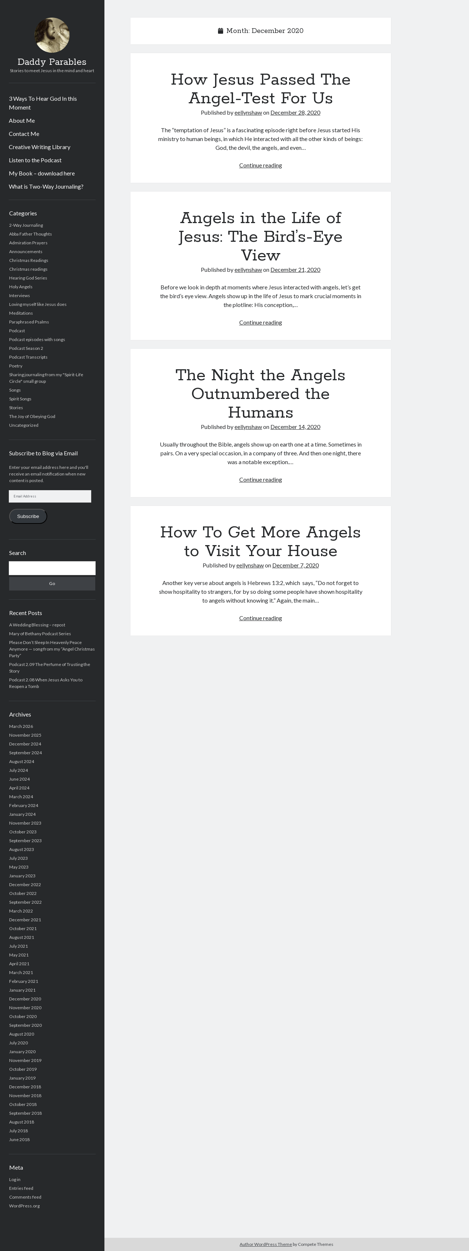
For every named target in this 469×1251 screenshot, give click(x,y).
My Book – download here (42, 173)
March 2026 (21, 726)
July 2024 (18, 770)
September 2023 (25, 840)
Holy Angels (21, 286)
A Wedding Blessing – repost (37, 625)
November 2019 (25, 1060)
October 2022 (23, 893)
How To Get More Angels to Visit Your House (260, 542)
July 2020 (18, 1042)
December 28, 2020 (295, 112)
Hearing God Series (28, 278)
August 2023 (21, 849)
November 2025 (25, 735)
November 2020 (25, 1007)
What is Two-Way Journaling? (46, 186)
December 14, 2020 (295, 426)
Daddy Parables (52, 62)
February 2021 (23, 981)
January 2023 (22, 875)
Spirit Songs (20, 398)
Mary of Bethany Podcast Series (40, 633)
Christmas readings (28, 269)
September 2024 (25, 752)
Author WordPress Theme (266, 1244)
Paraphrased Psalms (29, 322)
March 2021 (21, 972)
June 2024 (19, 779)
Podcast (17, 330)
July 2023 (18, 858)
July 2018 (18, 1130)
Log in (15, 1179)
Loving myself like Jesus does (38, 304)
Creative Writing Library (39, 146)
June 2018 (19, 1139)
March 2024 (21, 796)
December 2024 (25, 744)
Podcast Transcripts (28, 357)
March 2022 (21, 911)
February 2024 (23, 805)
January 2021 (22, 990)
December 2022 (25, 884)
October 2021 (23, 928)
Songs (15, 390)
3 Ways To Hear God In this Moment (43, 103)
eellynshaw (248, 112)
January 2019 (22, 1078)
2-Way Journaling (26, 225)
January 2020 (22, 1051)
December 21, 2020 (295, 269)
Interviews (19, 295)
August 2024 (21, 761)
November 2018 (25, 1095)
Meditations (21, 313)
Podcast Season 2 (26, 348)
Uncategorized (23, 425)
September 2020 (25, 1025)
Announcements (26, 251)
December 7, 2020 (295, 565)
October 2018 (23, 1104)
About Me (22, 120)
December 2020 (25, 999)
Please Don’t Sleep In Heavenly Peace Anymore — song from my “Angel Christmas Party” (52, 649)
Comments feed (25, 1197)
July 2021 (18, 946)
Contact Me (24, 133)
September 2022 (25, 902)
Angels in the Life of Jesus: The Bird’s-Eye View (261, 237)
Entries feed (21, 1188)
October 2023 (23, 831)
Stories (16, 407)
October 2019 (23, 1069)
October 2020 (23, 1016)
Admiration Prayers (28, 242)
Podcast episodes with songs (37, 339)
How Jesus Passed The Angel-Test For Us (261, 89)
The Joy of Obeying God (32, 416)
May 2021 (19, 955)
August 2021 (21, 937)
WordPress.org (24, 1206)
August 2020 (21, 1034)
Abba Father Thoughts (30, 234)
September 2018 (25, 1113)
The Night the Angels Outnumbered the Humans (261, 394)
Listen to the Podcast (35, 159)
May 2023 (19, 867)
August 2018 (21, 1122)
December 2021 (25, 919)
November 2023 (25, 823)
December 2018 (25, 1086)
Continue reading (260, 165)
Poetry (15, 366)
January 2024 (22, 814)
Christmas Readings (28, 260)
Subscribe (28, 516)
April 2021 (19, 963)
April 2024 (19, 788)
